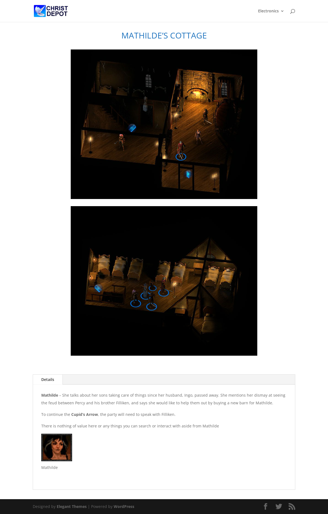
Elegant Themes (72, 506)
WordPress (124, 506)
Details (47, 379)
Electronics (268, 11)
